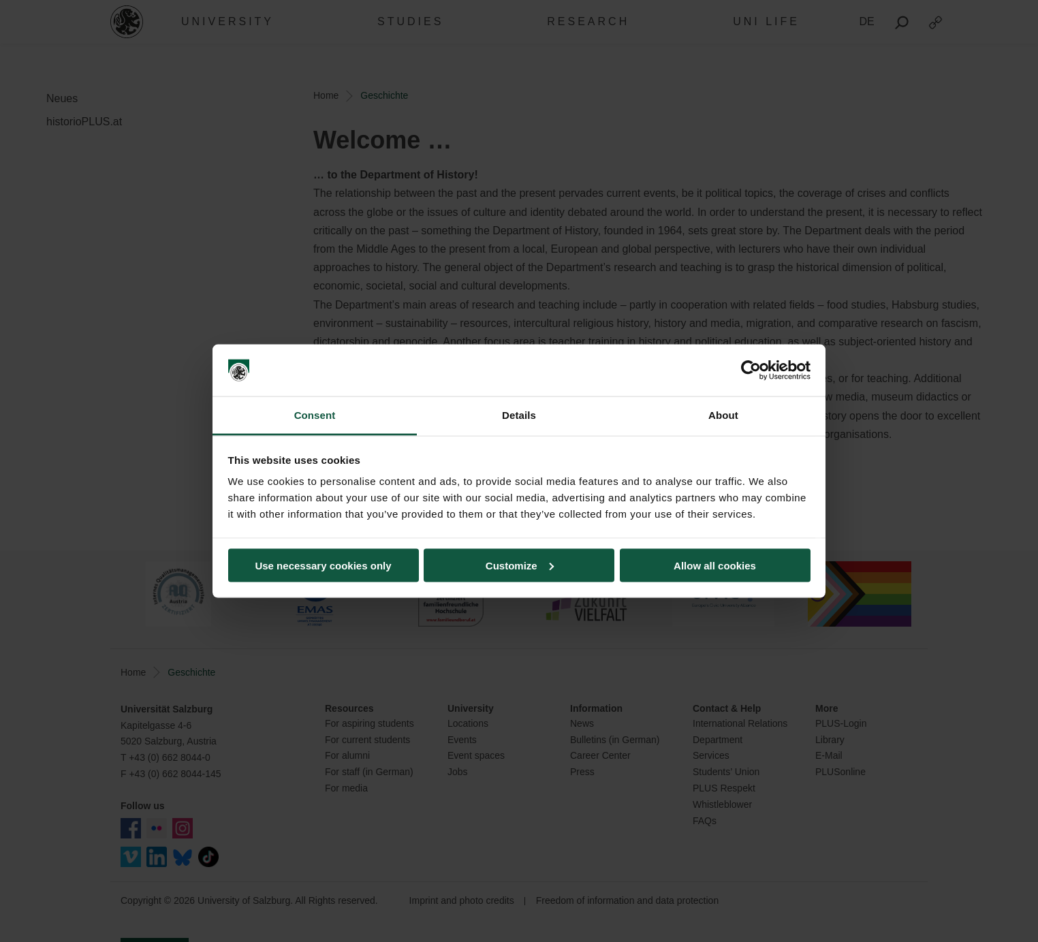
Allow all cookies (715, 565)
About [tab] (723, 415)
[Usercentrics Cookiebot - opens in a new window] (751, 370)
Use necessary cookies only (323, 565)
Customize (520, 565)
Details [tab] (519, 415)
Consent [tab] (315, 415)
